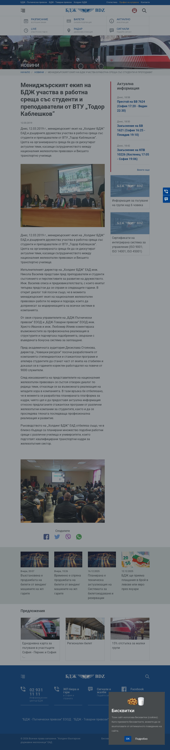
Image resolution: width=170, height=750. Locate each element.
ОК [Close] (128, 738)
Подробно (141, 738)
